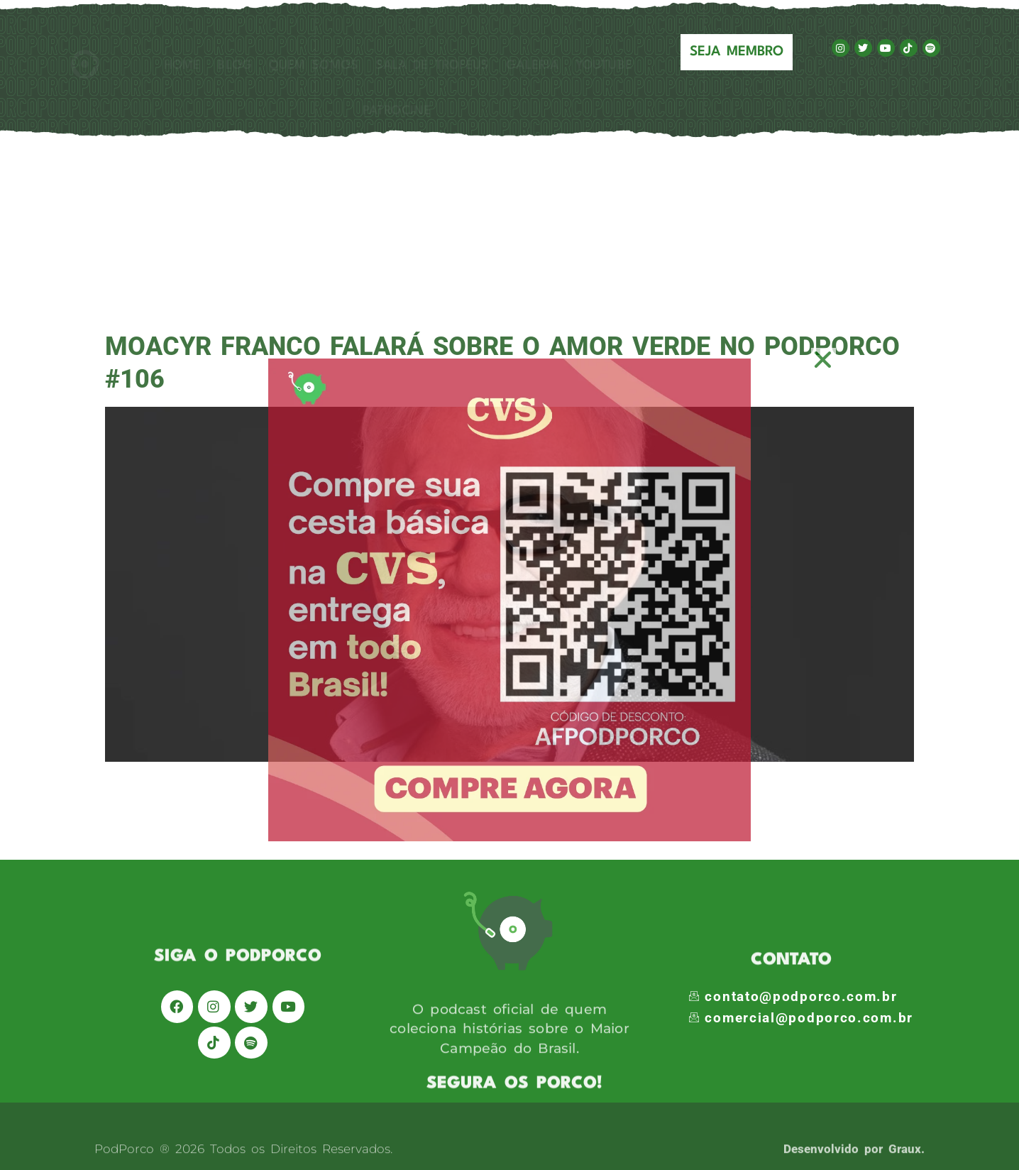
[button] (823, 359)
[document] (509, 585)
